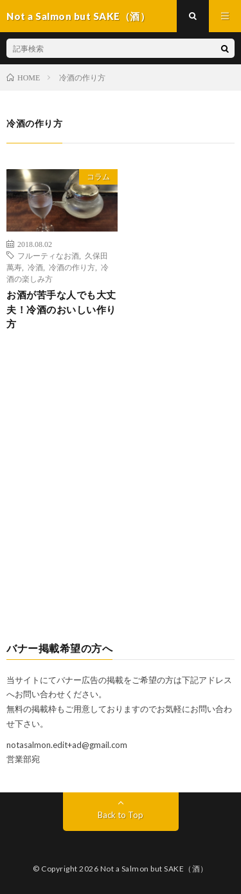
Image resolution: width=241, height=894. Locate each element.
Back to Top (120, 815)
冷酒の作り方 (72, 267)
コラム (98, 176)
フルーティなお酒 (48, 255)
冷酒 (35, 267)
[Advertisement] (120, 496)
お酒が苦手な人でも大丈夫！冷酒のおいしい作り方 (61, 309)
